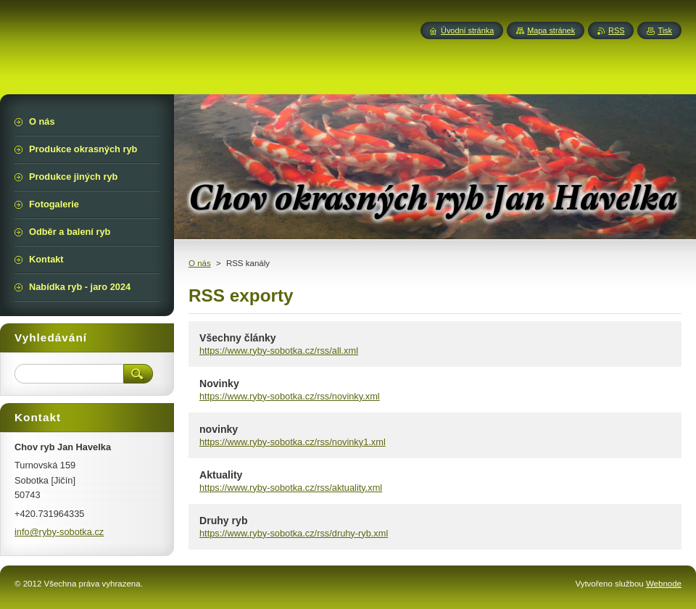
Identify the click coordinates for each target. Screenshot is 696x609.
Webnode (664, 583)
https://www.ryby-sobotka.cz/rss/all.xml (278, 350)
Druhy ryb (223, 520)
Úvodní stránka (467, 30)
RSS (616, 30)
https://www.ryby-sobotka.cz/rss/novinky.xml (289, 396)
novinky (218, 429)
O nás (199, 263)
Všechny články (237, 338)
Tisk (665, 30)
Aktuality (220, 475)
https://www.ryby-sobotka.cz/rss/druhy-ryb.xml (293, 533)
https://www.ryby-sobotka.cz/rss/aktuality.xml (290, 487)
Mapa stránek (551, 30)
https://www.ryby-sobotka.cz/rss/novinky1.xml (292, 441)
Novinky (219, 383)
